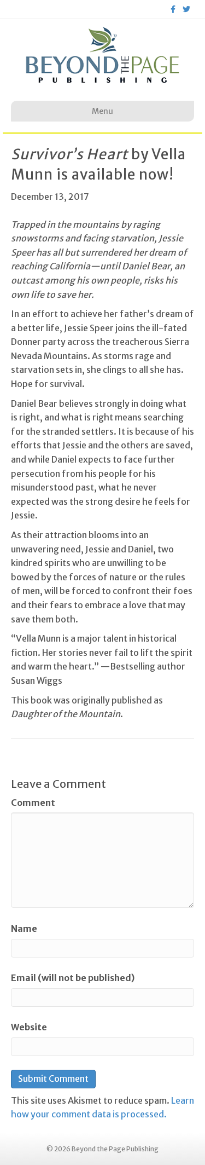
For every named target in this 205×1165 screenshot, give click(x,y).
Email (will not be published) (72, 977)
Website (29, 1027)
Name (24, 928)
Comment (33, 802)
